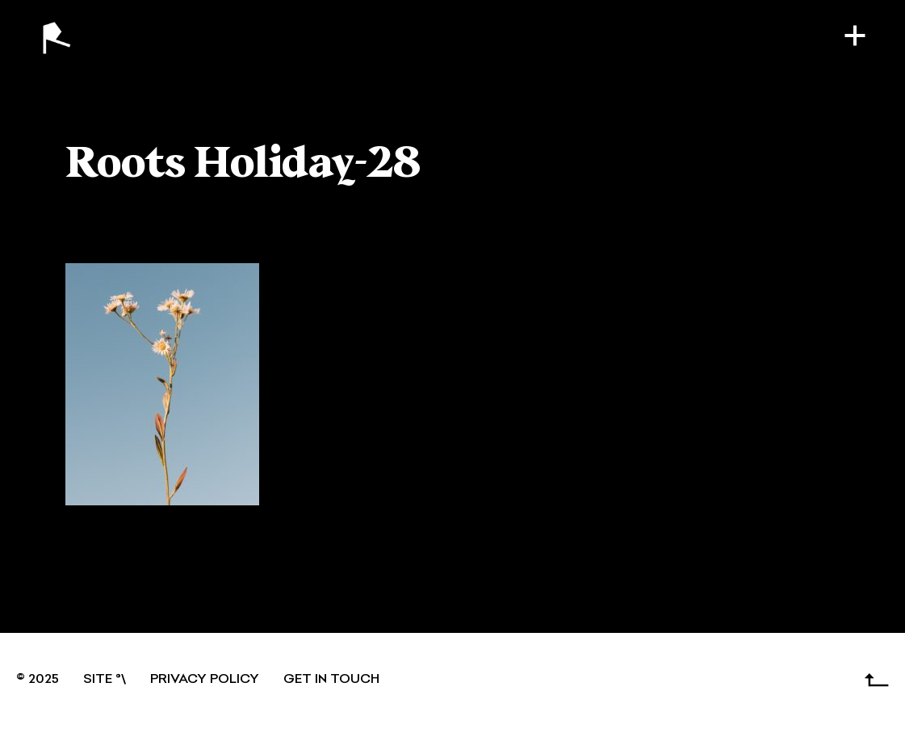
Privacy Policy (204, 679)
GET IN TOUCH (331, 679)
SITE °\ (104, 679)
